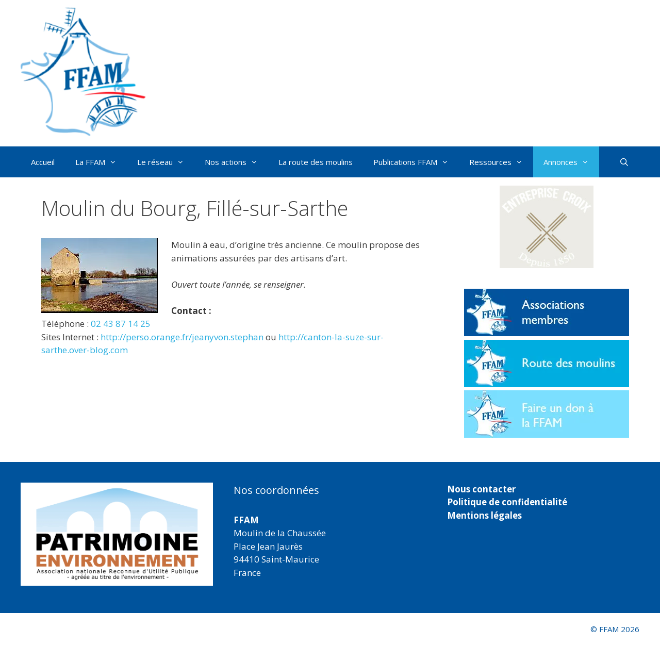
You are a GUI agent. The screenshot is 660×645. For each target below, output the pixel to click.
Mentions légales (484, 515)
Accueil (43, 162)
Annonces (571, 161)
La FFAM (101, 161)
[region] (117, 534)
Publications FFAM (416, 161)
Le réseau (165, 161)
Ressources (501, 161)
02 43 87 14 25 (121, 323)
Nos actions (236, 161)
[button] (546, 227)
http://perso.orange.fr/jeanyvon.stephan (182, 337)
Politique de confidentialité (507, 502)
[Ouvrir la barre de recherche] (624, 161)
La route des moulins (315, 162)
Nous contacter (481, 489)
